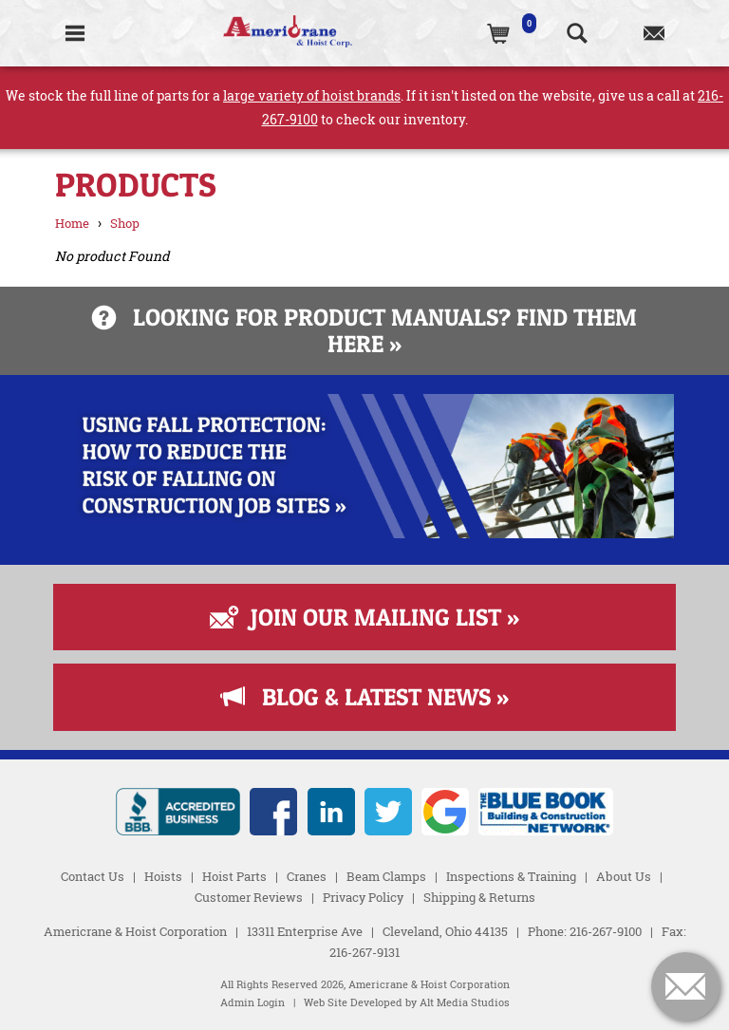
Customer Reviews (249, 897)
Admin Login (252, 1002)
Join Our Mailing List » (364, 617)
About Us (623, 876)
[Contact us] (653, 33)
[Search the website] (576, 33)
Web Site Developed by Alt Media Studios (407, 1002)
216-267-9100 (606, 931)
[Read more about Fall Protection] (364, 533)
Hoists (163, 876)
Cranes (307, 876)
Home (72, 223)
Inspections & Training (511, 876)
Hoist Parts (234, 876)
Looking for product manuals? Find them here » (364, 330)
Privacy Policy (363, 897)
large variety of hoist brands (312, 95)
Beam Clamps (386, 876)
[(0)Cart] (499, 33)
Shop (125, 223)
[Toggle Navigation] (74, 33)
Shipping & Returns (479, 897)
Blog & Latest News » (365, 697)
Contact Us (92, 876)
